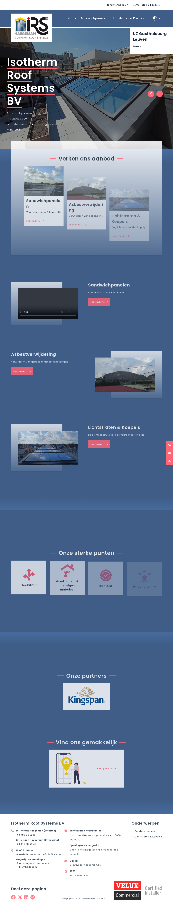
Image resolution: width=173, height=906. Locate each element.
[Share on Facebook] (13, 899)
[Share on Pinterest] (32, 899)
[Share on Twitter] (20, 899)
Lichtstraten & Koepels (146, 4)
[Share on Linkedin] (26, 899)
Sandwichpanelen (117, 4)
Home (72, 18)
